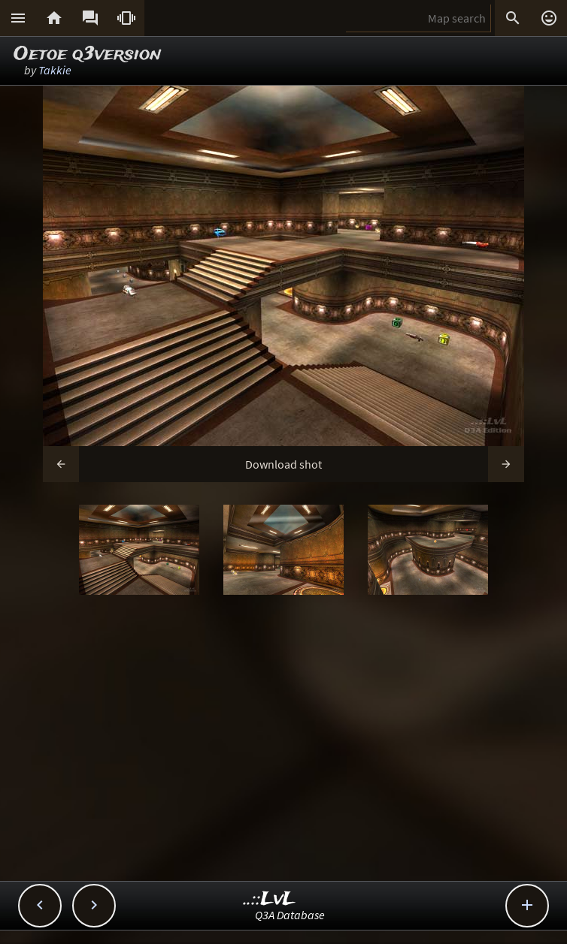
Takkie (54, 69)
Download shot (283, 464)
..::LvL (269, 899)
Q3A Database (290, 914)
